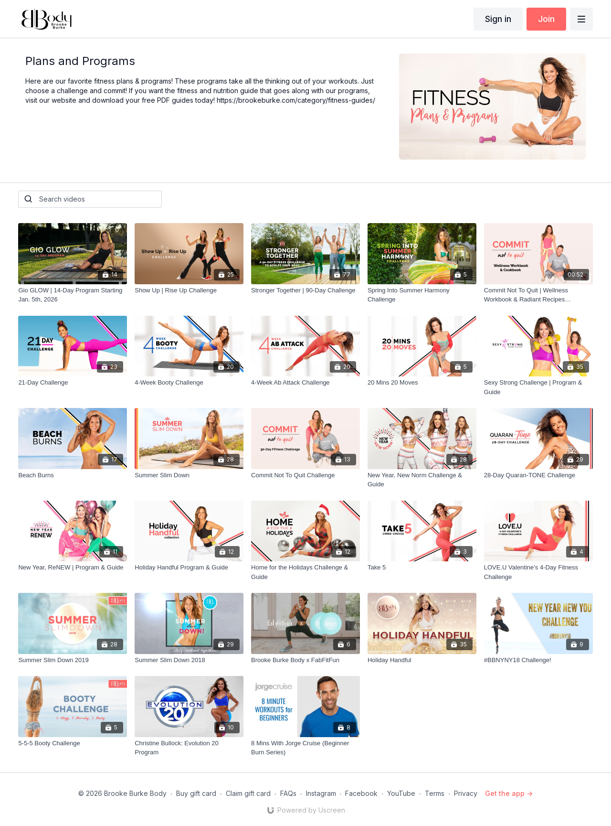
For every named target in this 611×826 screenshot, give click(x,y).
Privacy (465, 793)
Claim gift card (248, 793)
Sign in (498, 19)
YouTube (401, 793)
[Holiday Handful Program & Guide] (189, 567)
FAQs (288, 793)
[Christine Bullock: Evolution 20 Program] (189, 748)
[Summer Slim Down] (189, 475)
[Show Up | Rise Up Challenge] (189, 290)
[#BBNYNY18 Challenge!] (538, 660)
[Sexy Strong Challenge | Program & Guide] (538, 387)
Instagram (321, 793)
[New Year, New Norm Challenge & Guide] (422, 480)
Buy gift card (196, 793)
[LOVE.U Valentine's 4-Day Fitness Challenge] (538, 572)
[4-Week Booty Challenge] (189, 382)
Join (546, 19)
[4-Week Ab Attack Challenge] (305, 382)
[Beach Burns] (72, 475)
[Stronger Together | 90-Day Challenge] (305, 290)
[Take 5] (422, 567)
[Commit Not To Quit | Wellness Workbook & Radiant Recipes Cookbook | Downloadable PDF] (538, 295)
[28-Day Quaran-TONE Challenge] (538, 475)
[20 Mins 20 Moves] (422, 382)
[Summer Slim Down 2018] (189, 660)
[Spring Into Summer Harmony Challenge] (422, 295)
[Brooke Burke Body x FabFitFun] (305, 660)
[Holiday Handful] (422, 660)
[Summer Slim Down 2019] (72, 660)
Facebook (361, 793)
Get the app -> (509, 793)
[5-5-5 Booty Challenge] (72, 743)
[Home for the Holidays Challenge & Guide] (305, 572)
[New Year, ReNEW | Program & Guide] (72, 567)
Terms (434, 793)
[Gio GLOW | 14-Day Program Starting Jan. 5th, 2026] (72, 295)
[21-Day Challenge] (72, 382)
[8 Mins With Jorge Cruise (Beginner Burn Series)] (305, 748)
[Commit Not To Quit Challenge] (305, 475)
